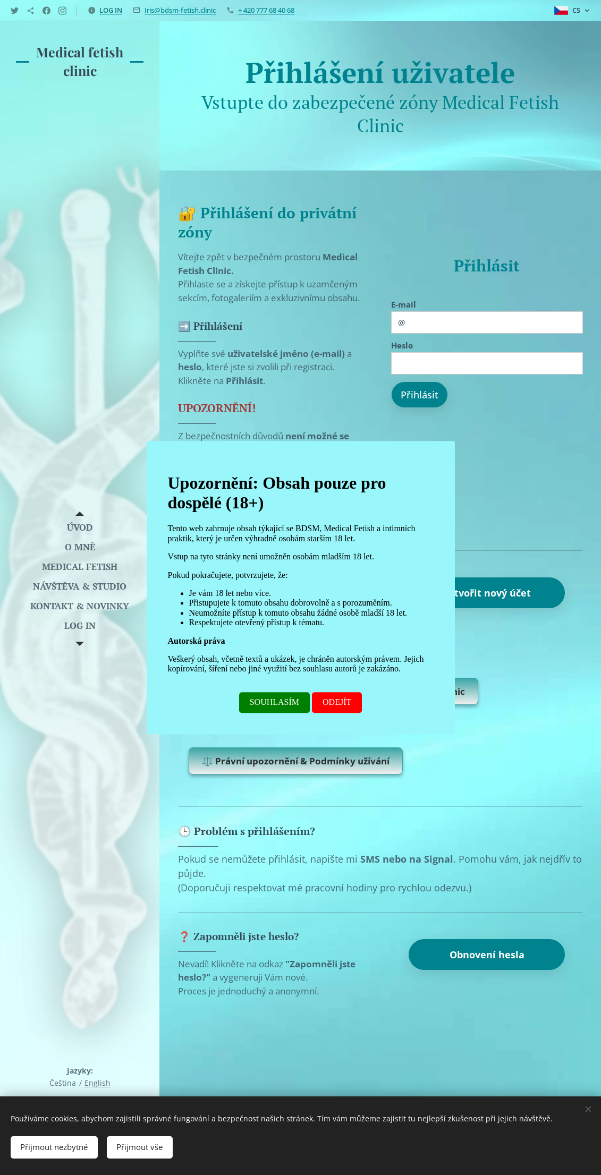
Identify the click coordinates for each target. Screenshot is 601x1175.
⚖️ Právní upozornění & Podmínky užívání (302, 762)
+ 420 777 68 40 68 (266, 10)
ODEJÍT (337, 701)
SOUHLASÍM (274, 701)
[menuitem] (79, 527)
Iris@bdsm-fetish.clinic (180, 10)
